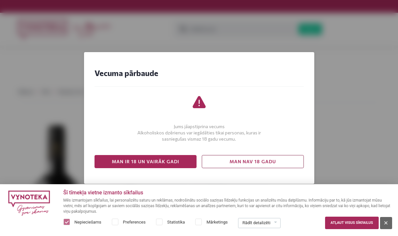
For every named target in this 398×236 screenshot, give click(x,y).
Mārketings (217, 222)
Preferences (134, 222)
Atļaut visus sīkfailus (352, 223)
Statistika (176, 222)
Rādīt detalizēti (256, 222)
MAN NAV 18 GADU (253, 161)
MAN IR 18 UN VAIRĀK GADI (145, 161)
